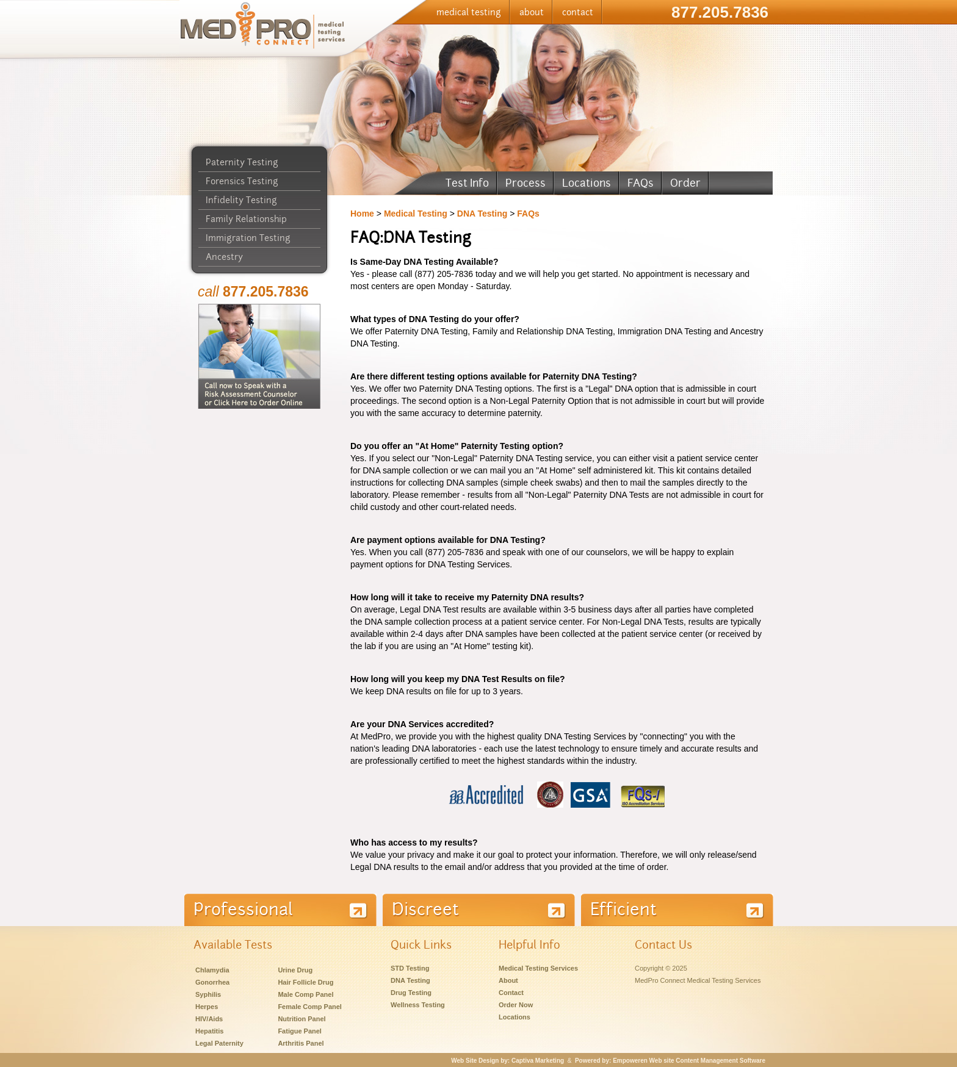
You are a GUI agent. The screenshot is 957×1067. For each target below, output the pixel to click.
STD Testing (410, 968)
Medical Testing (415, 213)
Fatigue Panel (300, 1031)
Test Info (467, 182)
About (508, 980)
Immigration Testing (248, 237)
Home (362, 213)
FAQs (640, 182)
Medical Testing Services (538, 968)
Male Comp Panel (305, 994)
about (531, 12)
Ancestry (224, 256)
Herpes (206, 1006)
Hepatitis (209, 1031)
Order (685, 182)
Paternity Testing (242, 162)
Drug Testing (411, 992)
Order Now (516, 1004)
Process (525, 182)
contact (577, 12)
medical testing (468, 12)
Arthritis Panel (300, 1043)
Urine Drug (295, 970)
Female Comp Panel (310, 1006)
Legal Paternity (219, 1043)
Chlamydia (212, 970)
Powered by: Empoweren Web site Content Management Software (670, 1060)
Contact (511, 992)
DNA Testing (482, 213)
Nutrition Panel (301, 1018)
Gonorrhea (212, 982)
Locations (586, 182)
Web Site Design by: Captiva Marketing (507, 1060)
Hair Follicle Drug (305, 982)
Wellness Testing (418, 1004)
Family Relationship (246, 219)
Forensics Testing (242, 181)
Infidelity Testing (241, 200)
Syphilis (208, 994)
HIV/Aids (209, 1018)
